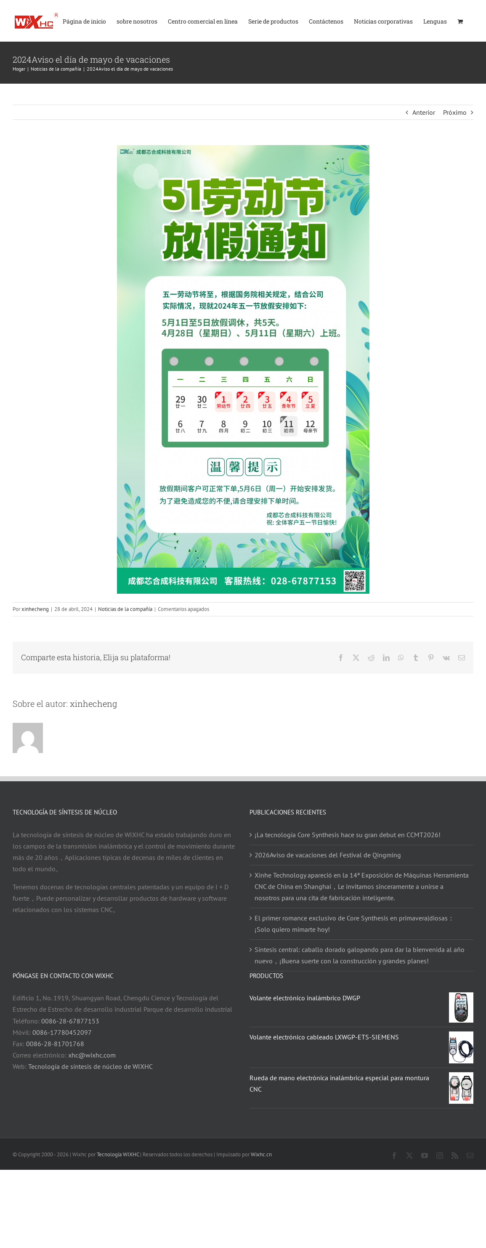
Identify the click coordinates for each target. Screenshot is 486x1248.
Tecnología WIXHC (118, 1154)
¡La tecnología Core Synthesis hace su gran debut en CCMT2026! (348, 834)
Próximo (455, 112)
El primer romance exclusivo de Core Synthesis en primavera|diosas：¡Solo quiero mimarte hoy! (354, 923)
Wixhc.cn (261, 1154)
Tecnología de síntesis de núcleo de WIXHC (90, 1066)
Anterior (423, 112)
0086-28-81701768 (55, 1043)
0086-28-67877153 (70, 1021)
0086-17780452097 (62, 1032)
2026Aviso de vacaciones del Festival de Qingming (328, 855)
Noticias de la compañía (125, 609)
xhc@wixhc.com (92, 1055)
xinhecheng (35, 609)
